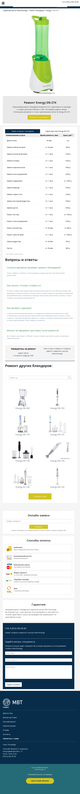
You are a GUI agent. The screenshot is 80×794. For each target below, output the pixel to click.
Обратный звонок (40, 781)
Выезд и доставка (10, 717)
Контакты (6, 734)
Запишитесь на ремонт (23, 348)
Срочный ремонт (9, 722)
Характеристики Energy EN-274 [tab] (57, 131)
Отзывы (6, 730)
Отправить (38, 527)
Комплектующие (9, 726)
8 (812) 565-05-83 (9, 756)
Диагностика (8, 713)
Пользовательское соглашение (40, 774)
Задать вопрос (13, 684)
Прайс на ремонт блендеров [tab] (23, 131)
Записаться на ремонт (39, 117)
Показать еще (40, 496)
